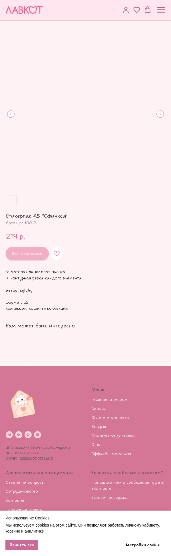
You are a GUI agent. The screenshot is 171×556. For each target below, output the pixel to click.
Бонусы (98, 426)
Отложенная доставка (113, 435)
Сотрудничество (22, 491)
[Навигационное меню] (161, 10)
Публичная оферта (24, 509)
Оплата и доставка (110, 417)
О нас (96, 444)
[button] (125, 9)
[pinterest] (28, 434)
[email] (37, 434)
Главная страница (109, 399)
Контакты (15, 500)
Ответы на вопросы (25, 482)
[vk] (18, 434)
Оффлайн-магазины (111, 453)
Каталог (99, 408)
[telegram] (9, 434)
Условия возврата (109, 497)
